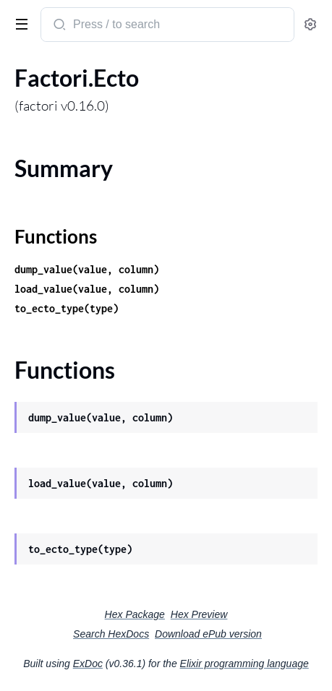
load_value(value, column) (86, 289)
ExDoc (88, 663)
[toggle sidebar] (19, 23)
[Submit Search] (58, 26)
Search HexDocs (111, 634)
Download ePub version (208, 634)
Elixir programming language (244, 663)
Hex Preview (199, 614)
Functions (55, 236)
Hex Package (135, 614)
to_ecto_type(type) (66, 308)
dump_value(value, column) (86, 269)
